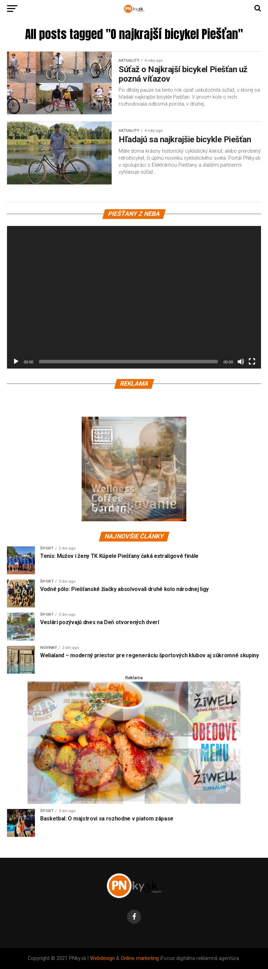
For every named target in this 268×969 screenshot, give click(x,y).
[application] (134, 297)
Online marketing (140, 958)
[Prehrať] (16, 361)
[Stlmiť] (240, 361)
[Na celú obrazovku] (251, 361)
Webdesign (102, 958)
